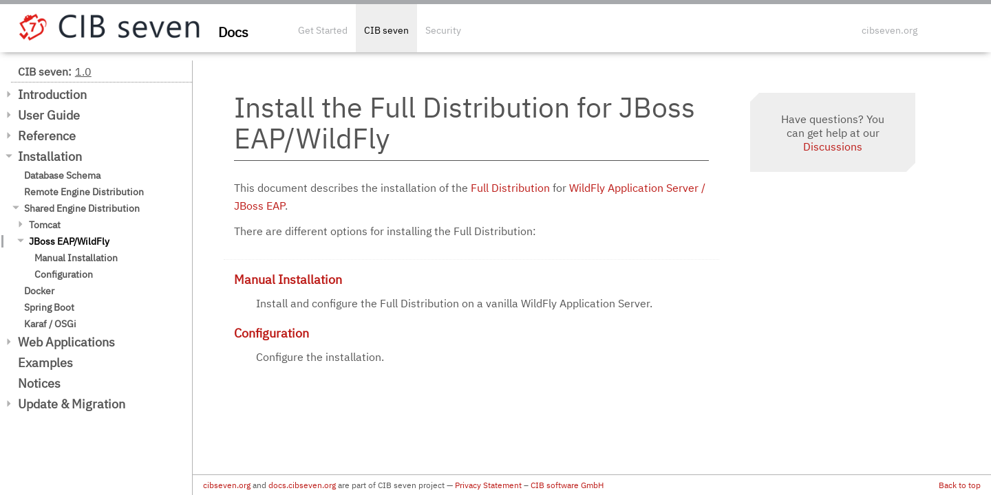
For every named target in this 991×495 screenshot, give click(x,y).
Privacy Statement (488, 485)
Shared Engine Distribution (82, 208)
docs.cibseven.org (302, 485)
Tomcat (45, 225)
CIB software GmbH (567, 485)
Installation (50, 156)
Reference (47, 136)
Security (443, 30)
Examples (45, 363)
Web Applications (66, 342)
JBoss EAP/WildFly (69, 241)
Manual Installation (76, 258)
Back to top (960, 485)
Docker (39, 291)
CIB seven (386, 30)
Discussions (832, 146)
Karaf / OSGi (50, 324)
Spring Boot (49, 307)
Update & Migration (71, 404)
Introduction (52, 94)
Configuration (63, 274)
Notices (39, 383)
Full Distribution (510, 188)
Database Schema (62, 175)
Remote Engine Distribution (84, 192)
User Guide (49, 115)
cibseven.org (889, 30)
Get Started (323, 30)
